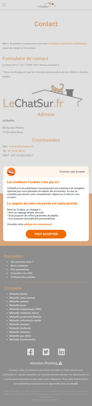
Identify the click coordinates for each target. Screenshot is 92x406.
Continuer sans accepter (72, 171)
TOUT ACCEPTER (46, 234)
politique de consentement (38, 224)
